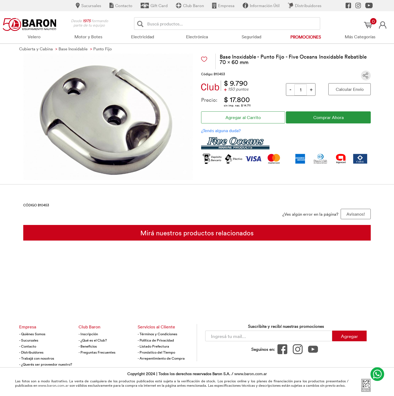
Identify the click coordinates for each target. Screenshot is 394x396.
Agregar (349, 336)
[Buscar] (141, 23)
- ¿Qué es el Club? (93, 340)
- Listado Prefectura (153, 346)
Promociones (305, 37)
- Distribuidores (31, 352)
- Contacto (27, 346)
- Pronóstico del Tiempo (156, 352)
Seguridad (251, 36)
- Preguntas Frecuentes (97, 352)
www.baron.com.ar (250, 373)
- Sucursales (28, 340)
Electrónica (197, 36)
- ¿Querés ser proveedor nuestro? (45, 364)
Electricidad (142, 36)
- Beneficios (88, 346)
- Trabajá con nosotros (36, 358)
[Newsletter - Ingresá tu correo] (268, 336)
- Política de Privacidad (156, 340)
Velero (34, 36)
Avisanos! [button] (355, 214)
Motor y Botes (88, 36)
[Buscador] (232, 24)
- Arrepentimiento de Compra (161, 358)
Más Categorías (360, 36)
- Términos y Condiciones (157, 333)
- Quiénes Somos (32, 333)
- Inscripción (88, 333)
